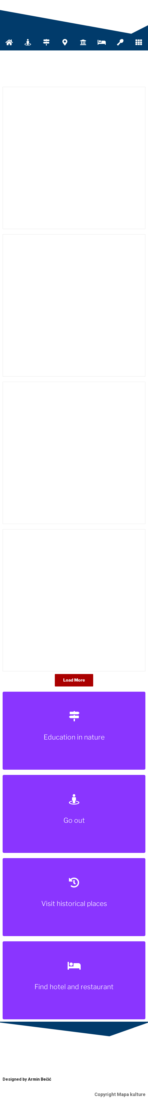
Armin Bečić (39, 1079)
